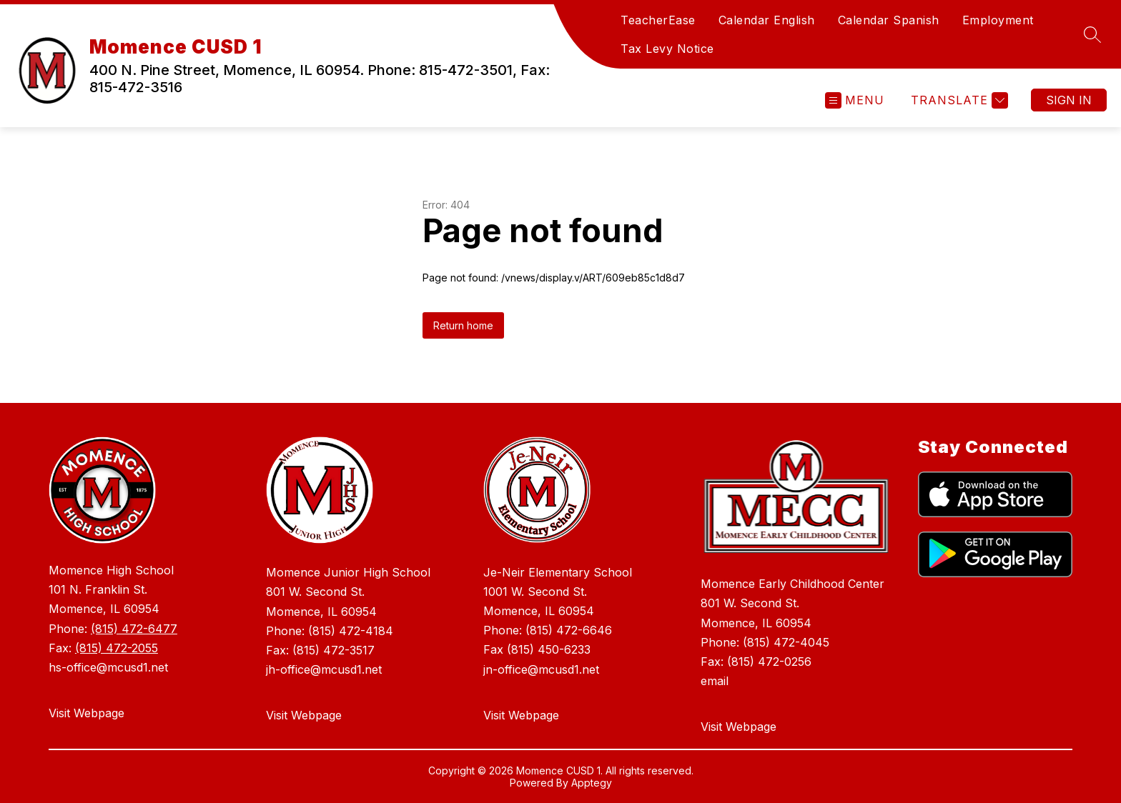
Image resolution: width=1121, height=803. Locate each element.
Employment (998, 20)
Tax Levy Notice (667, 48)
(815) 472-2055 (116, 648)
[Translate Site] (957, 100)
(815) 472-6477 (134, 629)
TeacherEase (658, 20)
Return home (463, 325)
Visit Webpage (86, 713)
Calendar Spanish (888, 20)
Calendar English (766, 20)
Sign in (1069, 100)
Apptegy (591, 783)
